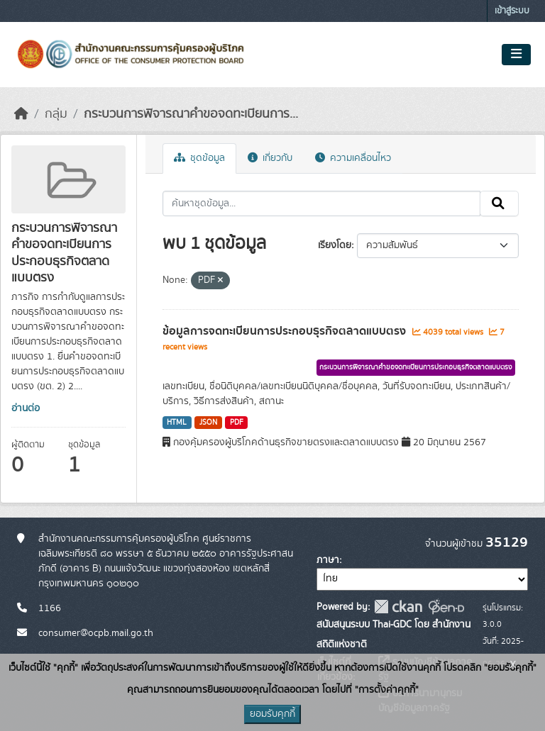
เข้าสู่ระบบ (512, 11)
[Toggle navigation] (516, 54)
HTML (177, 422)
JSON (208, 422)
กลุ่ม (56, 114)
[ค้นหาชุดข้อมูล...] (322, 203)
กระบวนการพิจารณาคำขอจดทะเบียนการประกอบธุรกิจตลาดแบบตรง (415, 367)
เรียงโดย (334, 245)
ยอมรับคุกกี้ (272, 714)
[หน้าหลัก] (21, 114)
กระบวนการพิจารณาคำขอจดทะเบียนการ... (191, 114)
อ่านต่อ (25, 408)
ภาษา (327, 560)
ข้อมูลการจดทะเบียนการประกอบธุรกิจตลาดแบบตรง (286, 331)
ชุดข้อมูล (199, 158)
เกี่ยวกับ (270, 158)
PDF (236, 422)
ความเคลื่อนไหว (353, 158)
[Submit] (499, 203)
